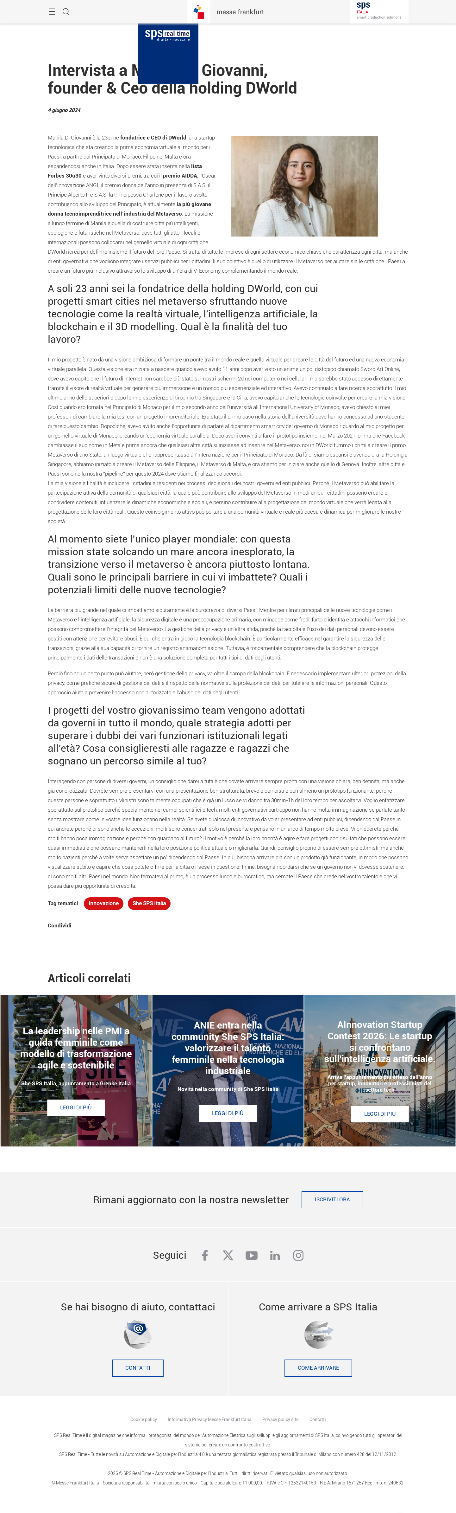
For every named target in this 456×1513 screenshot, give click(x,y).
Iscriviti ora (332, 1200)
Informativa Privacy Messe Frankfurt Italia (210, 1419)
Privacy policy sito (280, 1419)
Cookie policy (143, 1419)
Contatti (137, 1368)
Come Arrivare (318, 1368)
